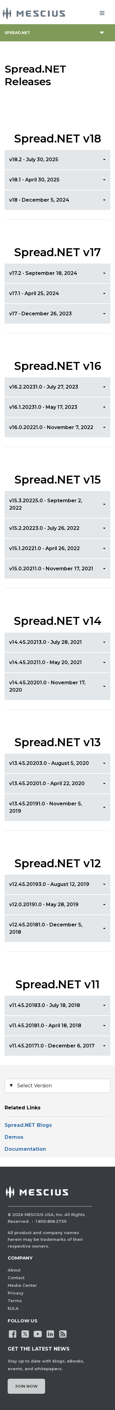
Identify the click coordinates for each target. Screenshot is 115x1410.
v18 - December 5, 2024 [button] (39, 200)
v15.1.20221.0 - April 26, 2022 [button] (44, 548)
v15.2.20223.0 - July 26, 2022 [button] (44, 528)
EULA (13, 1308)
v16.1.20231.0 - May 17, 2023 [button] (43, 407)
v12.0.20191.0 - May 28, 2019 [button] (44, 904)
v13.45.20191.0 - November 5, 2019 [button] (45, 807)
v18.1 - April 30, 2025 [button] (34, 180)
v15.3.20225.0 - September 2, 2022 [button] (45, 504)
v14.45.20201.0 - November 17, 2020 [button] (47, 686)
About (14, 1269)
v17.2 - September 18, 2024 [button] (43, 273)
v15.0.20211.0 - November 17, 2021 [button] (51, 569)
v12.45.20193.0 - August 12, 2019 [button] (49, 884)
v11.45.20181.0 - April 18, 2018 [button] (45, 1025)
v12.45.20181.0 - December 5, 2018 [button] (45, 928)
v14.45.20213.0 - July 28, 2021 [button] (45, 642)
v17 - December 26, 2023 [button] (40, 314)
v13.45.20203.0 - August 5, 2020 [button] (49, 763)
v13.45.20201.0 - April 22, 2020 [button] (47, 783)
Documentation (25, 1149)
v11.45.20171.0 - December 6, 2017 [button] (51, 1046)
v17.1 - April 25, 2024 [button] (34, 293)
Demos (14, 1137)
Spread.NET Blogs (29, 1125)
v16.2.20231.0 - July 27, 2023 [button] (43, 387)
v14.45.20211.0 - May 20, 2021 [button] (45, 662)
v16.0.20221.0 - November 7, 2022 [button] (51, 427)
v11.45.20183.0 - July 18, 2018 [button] (44, 1005)
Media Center (22, 1285)
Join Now (26, 1386)
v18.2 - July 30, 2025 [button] (33, 159)
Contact (16, 1277)
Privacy (16, 1292)
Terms (15, 1300)
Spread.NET (17, 32)
